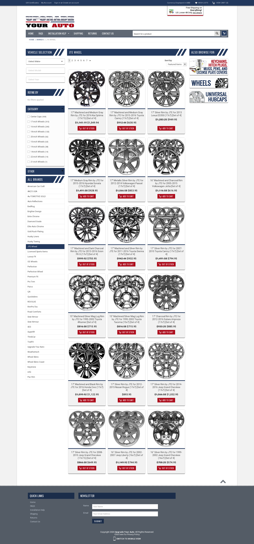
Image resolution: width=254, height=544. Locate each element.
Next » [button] (90, 60)
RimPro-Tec (33, 307)
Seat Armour (33, 322)
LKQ (29, 372)
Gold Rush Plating (35, 231)
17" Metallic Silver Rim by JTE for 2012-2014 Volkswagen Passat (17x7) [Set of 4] (126, 183)
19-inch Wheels (38, 147)
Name (86, 505)
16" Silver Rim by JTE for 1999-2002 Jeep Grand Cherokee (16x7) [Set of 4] (166, 455)
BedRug (31, 206)
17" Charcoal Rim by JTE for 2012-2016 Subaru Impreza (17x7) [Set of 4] (166, 319)
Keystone (32, 367)
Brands (40, 40)
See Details (197, 13)
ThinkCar (31, 337)
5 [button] (80, 60)
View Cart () (222, 3)
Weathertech (33, 352)
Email (85, 513)
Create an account (71, 3)
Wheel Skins (33, 357)
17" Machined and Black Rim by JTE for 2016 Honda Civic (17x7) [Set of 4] (87, 387)
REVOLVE (32, 302)
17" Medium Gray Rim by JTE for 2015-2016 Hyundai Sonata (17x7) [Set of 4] (87, 183)
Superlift (31, 332)
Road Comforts (34, 312)
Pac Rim (31, 377)
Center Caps (37, 117)
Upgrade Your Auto (36, 347)
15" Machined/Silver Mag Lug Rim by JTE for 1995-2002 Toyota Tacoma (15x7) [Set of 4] (127, 319)
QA (29, 292)
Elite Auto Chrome (36, 226)
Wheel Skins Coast (36, 362)
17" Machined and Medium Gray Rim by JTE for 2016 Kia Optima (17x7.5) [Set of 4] (87, 115)
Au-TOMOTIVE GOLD (37, 196)
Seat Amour (33, 317)
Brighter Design (34, 211)
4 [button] (78, 60)
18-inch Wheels (38, 132)
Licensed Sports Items (38, 251)
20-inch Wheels (38, 137)
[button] (224, 33)
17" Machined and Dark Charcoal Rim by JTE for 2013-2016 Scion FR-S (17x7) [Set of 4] (87, 251)
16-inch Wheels (38, 127)
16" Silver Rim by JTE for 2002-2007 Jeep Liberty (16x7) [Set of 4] (126, 455)
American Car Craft (36, 186)
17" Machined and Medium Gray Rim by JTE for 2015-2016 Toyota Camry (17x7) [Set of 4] (127, 115)
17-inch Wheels (38, 122)
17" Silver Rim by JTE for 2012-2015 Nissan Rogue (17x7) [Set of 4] (127, 387)
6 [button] (83, 60)
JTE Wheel (32, 246)
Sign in (57, 3)
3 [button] (75, 60)
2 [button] (72, 60)
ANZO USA (32, 191)
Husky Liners (33, 236)
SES (29, 327)
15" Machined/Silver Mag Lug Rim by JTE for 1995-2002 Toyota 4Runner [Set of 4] (87, 319)
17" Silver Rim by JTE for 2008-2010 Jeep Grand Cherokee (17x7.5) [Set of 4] (87, 455)
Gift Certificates (32, 3)
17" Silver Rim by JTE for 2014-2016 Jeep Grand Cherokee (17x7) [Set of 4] (166, 387)
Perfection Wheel (35, 272)
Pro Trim (31, 282)
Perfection (32, 267)
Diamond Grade (34, 221)
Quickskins (33, 297)
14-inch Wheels (38, 152)
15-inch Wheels (38, 142)
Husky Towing (34, 241)
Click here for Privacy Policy (127, 534)
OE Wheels (32, 262)
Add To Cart (167, 128)
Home (31, 40)
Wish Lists (203, 3)
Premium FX (33, 277)
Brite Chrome (33, 216)
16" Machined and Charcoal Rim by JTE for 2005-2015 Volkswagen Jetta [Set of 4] (166, 183)
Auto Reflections (35, 201)
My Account (46, 3)
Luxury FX (32, 256)
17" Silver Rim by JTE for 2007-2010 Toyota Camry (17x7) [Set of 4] (166, 251)
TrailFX (31, 342)
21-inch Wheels (37, 162)
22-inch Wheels (38, 157)
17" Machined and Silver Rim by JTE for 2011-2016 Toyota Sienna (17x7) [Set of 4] (126, 251)
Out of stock (88, 128)
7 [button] (86, 60)
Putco (30, 287)
